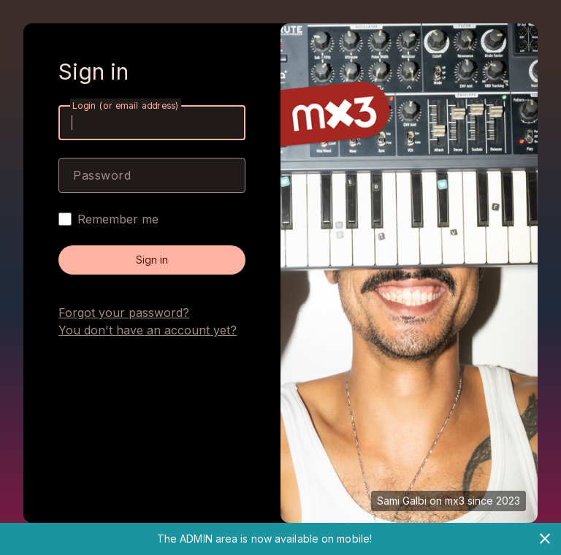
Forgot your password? (123, 312)
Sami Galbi (402, 500)
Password (102, 175)
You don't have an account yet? (147, 330)
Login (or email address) (125, 105)
